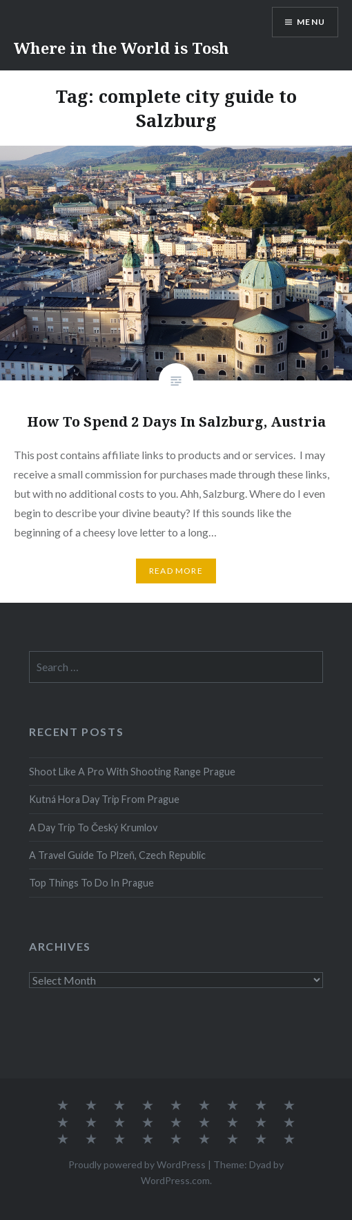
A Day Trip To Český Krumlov (93, 827)
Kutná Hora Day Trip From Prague (104, 799)
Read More (176, 570)
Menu (311, 22)
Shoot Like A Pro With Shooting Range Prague (132, 771)
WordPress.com (175, 1180)
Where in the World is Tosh (121, 47)
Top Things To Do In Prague (91, 883)
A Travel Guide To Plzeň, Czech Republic (117, 855)
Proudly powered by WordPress (137, 1164)
